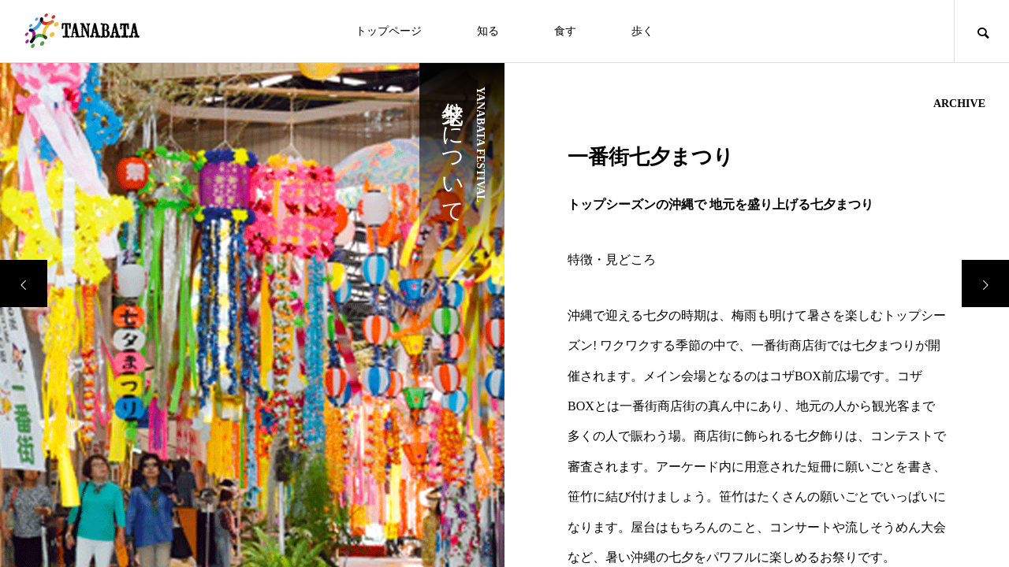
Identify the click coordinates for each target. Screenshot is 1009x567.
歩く (642, 31)
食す (565, 31)
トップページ (389, 31)
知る (488, 31)
